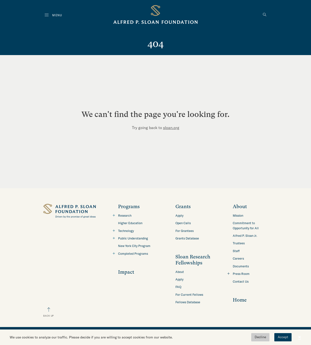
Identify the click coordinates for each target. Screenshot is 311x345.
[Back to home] (155, 15)
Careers (238, 258)
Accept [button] (283, 337)
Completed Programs (133, 253)
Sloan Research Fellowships (192, 259)
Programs (129, 206)
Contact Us (241, 281)
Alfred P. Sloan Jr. (245, 236)
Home (240, 300)
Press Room (241, 274)
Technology (126, 231)
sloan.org (171, 127)
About (179, 272)
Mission (238, 215)
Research (124, 215)
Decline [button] (260, 337)
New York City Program (134, 246)
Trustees (239, 243)
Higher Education (130, 223)
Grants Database (187, 238)
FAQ (178, 287)
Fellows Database (187, 302)
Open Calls (183, 223)
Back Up (48, 315)
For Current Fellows (189, 294)
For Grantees (184, 231)
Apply (179, 215)
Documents (241, 266)
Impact (126, 272)
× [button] (299, 337)
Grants (183, 206)
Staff (236, 251)
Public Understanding (133, 238)
